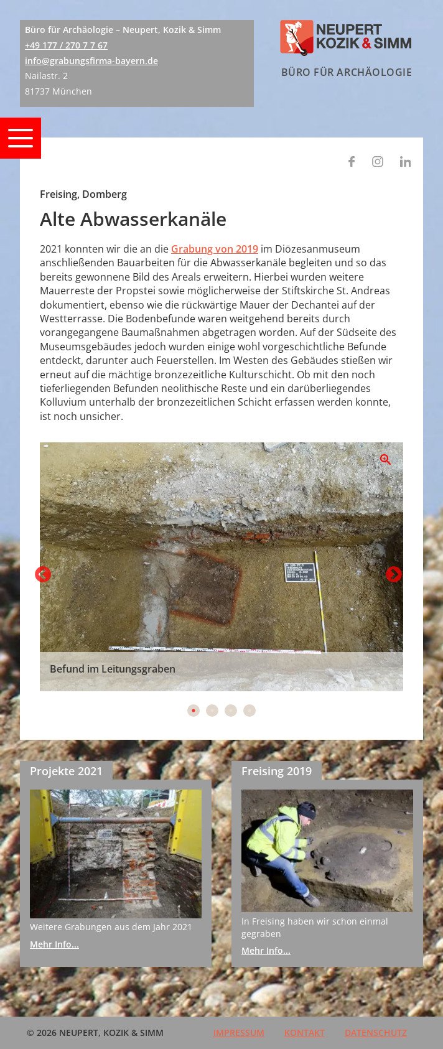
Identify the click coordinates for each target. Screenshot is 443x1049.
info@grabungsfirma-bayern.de (91, 61)
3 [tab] (231, 710)
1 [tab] (193, 710)
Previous (40, 572)
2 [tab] (212, 710)
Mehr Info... (54, 944)
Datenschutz (376, 1032)
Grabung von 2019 (214, 249)
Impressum (238, 1032)
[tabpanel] (221, 566)
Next (391, 572)
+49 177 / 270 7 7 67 (66, 45)
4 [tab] (249, 710)
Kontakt (304, 1032)
